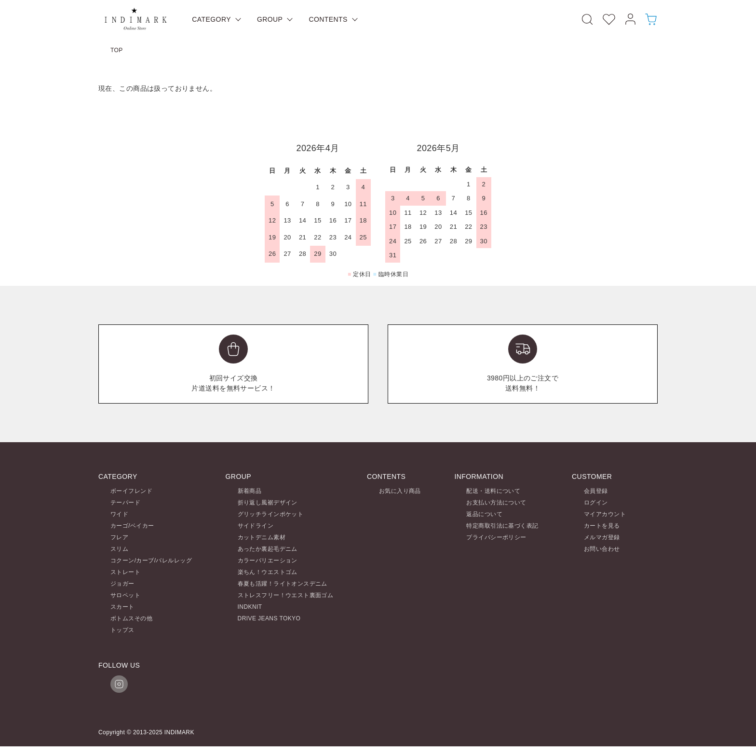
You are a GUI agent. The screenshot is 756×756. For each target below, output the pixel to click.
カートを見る (602, 525)
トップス (122, 630)
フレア (119, 537)
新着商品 (250, 491)
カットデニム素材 (261, 537)
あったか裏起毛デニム (267, 549)
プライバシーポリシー (496, 537)
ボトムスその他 (131, 618)
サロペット (125, 595)
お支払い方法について (496, 502)
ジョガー (122, 583)
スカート (122, 606)
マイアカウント (605, 514)
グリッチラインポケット (271, 514)
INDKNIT (250, 606)
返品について (484, 514)
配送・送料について (493, 491)
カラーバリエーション (267, 560)
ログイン (596, 502)
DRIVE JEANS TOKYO (269, 618)
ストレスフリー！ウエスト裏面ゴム (286, 595)
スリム (119, 549)
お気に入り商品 (400, 491)
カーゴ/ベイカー (132, 525)
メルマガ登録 (602, 537)
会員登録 (596, 491)
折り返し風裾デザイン (267, 502)
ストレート (125, 572)
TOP (116, 50)
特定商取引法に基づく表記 (502, 525)
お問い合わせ (602, 549)
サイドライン (256, 525)
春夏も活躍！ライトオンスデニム (282, 583)
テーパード (125, 502)
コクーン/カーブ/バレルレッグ (151, 560)
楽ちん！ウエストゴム (267, 572)
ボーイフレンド (131, 491)
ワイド (119, 514)
